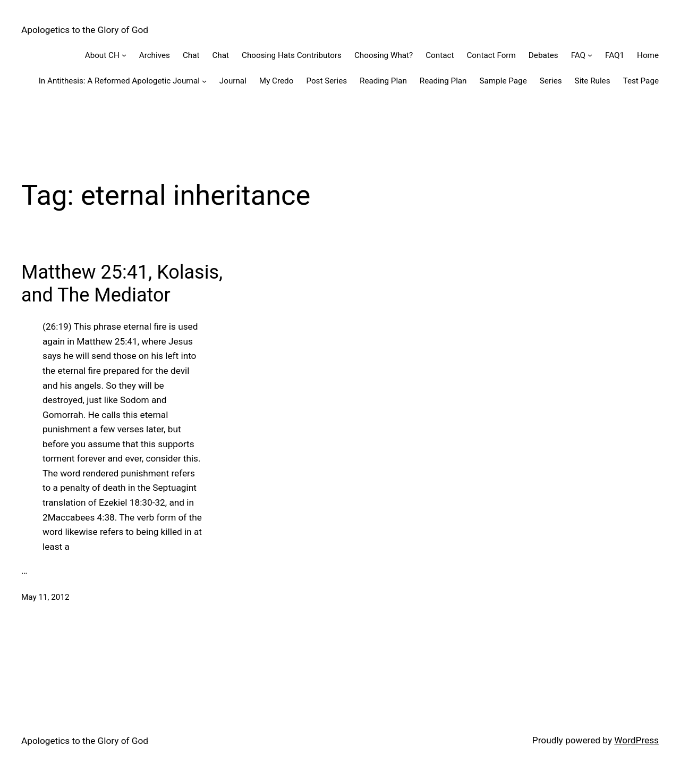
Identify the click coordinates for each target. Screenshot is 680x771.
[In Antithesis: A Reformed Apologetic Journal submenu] (204, 81)
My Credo (276, 81)
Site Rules (592, 81)
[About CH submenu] (124, 55)
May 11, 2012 (45, 597)
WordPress (636, 740)
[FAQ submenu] (590, 55)
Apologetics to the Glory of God (84, 29)
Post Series (326, 81)
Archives (154, 55)
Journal (232, 81)
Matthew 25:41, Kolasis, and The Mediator (122, 283)
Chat (191, 55)
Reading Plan (383, 81)
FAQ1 (614, 55)
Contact (440, 55)
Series (551, 81)
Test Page (641, 81)
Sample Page (503, 81)
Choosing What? (383, 55)
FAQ (578, 55)
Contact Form (490, 55)
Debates (543, 55)
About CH (102, 55)
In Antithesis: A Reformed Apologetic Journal (119, 81)
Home (648, 55)
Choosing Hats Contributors (292, 55)
